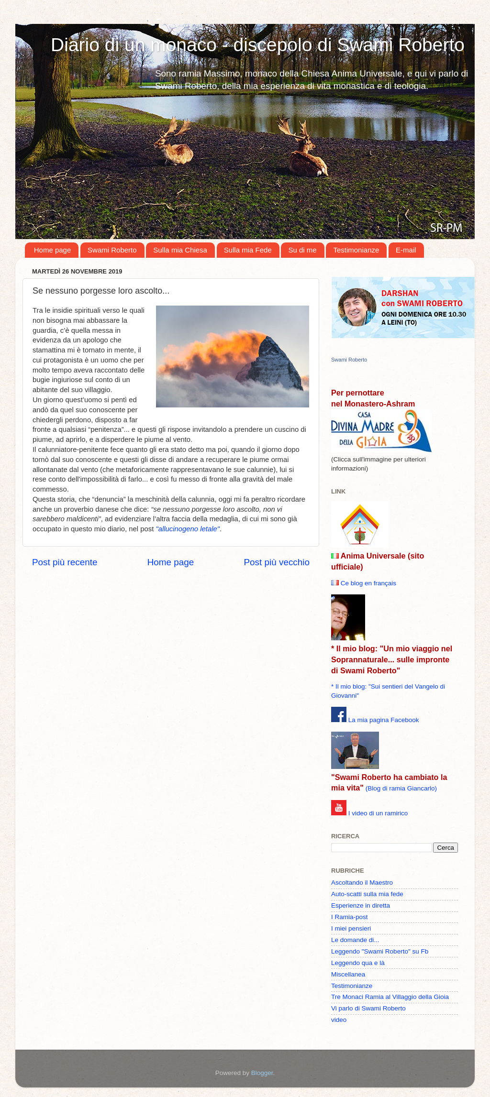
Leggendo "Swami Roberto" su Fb (379, 951)
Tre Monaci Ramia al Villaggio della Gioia (390, 996)
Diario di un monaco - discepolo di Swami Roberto (258, 44)
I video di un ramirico (378, 813)
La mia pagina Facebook (383, 720)
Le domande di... (355, 939)
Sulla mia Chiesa (180, 250)
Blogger (262, 1072)
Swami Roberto (112, 250)
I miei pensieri (351, 928)
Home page (52, 250)
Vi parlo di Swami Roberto (368, 1008)
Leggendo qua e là (358, 962)
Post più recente (65, 562)
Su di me (302, 250)
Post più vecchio (277, 562)
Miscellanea (348, 974)
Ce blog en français (368, 583)
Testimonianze (356, 250)
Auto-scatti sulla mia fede (367, 894)
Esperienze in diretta (360, 905)
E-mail (406, 250)
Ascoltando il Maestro (362, 882)
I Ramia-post (349, 917)
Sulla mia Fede (248, 250)
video (338, 1019)
